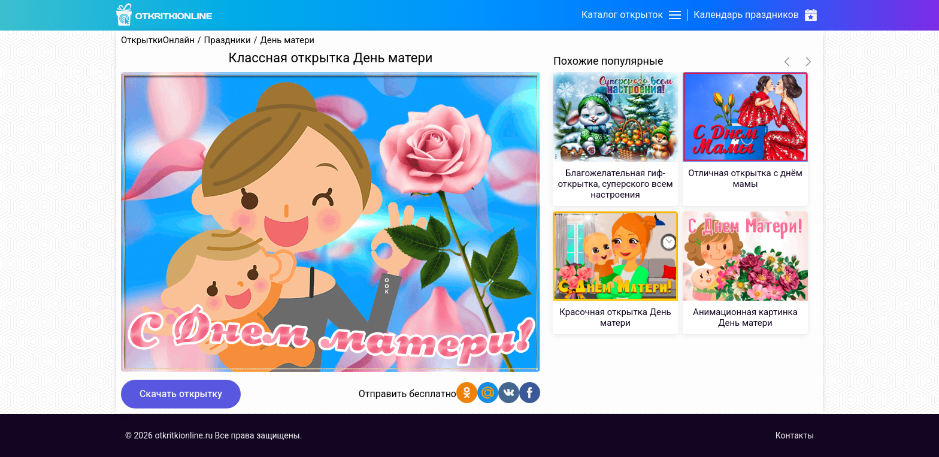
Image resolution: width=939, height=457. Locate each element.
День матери (287, 40)
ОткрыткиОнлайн (158, 40)
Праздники (227, 40)
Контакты (795, 435)
